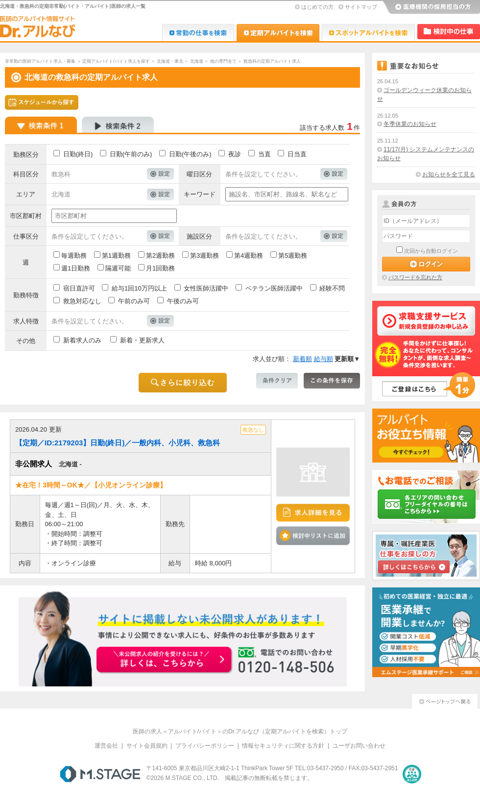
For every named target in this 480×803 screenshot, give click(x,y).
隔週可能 (118, 268)
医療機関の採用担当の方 (431, 7)
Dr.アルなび (278, 32)
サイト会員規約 (147, 745)
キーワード (200, 194)
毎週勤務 (74, 255)
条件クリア (277, 381)
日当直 (297, 154)
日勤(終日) (78, 154)
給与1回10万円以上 (139, 288)
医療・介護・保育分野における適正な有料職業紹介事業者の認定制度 (412, 774)
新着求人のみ (82, 340)
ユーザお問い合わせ (359, 745)
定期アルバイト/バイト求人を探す (116, 61)
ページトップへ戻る (444, 699)
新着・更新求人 (142, 340)
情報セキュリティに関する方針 (283, 745)
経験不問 (332, 288)
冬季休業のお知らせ (410, 124)
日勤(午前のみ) (131, 154)
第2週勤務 (160, 255)
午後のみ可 (183, 301)
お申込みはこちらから (165, 660)
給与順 (323, 359)
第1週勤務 (116, 255)
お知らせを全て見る (448, 174)
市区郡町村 (26, 215)
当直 (264, 154)
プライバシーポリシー (204, 745)
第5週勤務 (292, 255)
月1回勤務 (160, 268)
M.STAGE (100, 774)
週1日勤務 (75, 268)
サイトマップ (361, 7)
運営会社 (106, 745)
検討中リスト (448, 31)
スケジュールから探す (41, 102)
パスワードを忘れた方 (415, 277)
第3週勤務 (204, 255)
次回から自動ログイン (431, 251)
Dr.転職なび (198, 32)
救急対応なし (82, 301)
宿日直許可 (79, 288)
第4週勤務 (248, 255)
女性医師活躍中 (206, 288)
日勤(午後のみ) (190, 154)
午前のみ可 (134, 301)
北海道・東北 (170, 61)
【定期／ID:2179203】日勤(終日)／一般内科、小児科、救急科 (117, 442)
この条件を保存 (332, 381)
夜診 (234, 154)
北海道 (196, 61)
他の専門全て (223, 61)
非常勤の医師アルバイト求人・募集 (40, 61)
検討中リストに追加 (313, 536)
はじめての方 (317, 7)
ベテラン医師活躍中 (274, 288)
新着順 (302, 359)
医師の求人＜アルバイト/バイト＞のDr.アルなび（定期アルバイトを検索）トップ (240, 731)
